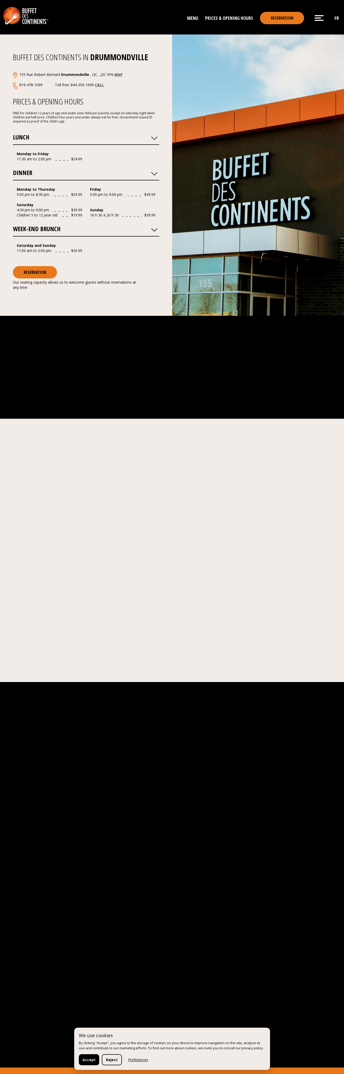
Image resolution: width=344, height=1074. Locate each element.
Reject (112, 1059)
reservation (282, 18)
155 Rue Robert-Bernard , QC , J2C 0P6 (71, 74)
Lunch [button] (85, 137)
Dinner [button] (85, 172)
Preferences (138, 1059)
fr (336, 18)
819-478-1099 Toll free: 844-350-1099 (61, 84)
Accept (89, 1059)
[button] (154, 137)
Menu (192, 18)
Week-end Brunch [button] (85, 228)
